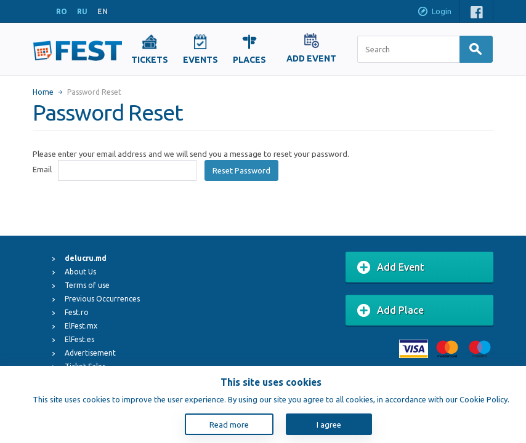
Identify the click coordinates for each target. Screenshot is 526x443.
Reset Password (241, 170)
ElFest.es (79, 339)
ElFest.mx (81, 326)
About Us (80, 272)
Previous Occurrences (102, 299)
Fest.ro (77, 312)
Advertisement (90, 353)
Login (434, 12)
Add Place (390, 310)
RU (82, 11)
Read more (229, 424)
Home (43, 92)
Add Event (390, 267)
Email (42, 169)
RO (61, 11)
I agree (329, 424)
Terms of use (87, 285)
